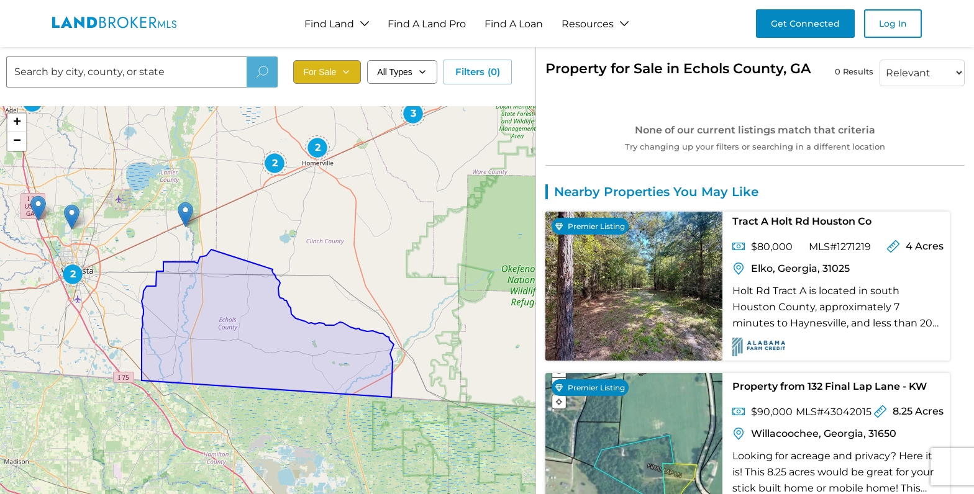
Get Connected (805, 23)
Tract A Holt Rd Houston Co (802, 221)
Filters (477, 72)
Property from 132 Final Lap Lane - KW (829, 386)
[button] (185, 214)
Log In (893, 23)
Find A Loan (514, 24)
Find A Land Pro (427, 24)
